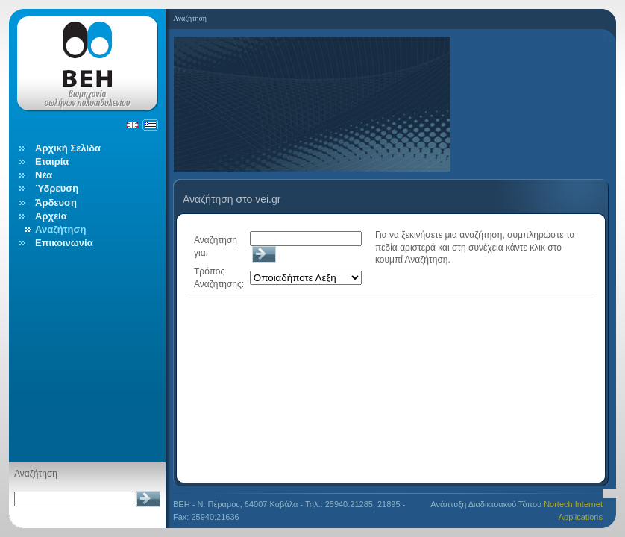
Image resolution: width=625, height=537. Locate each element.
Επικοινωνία (64, 242)
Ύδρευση (56, 188)
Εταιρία (52, 161)
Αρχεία (51, 216)
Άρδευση (56, 202)
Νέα (43, 174)
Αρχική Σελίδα (68, 148)
